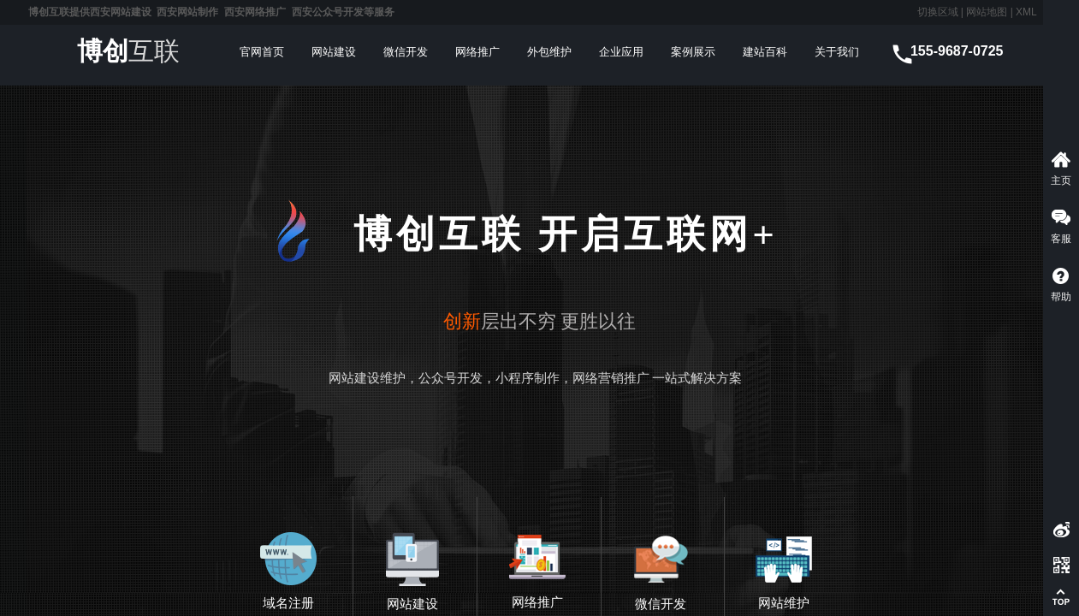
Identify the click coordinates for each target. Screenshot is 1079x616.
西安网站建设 (120, 12)
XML (1026, 12)
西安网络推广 (255, 12)
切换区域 (937, 12)
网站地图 (985, 12)
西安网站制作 (187, 12)
